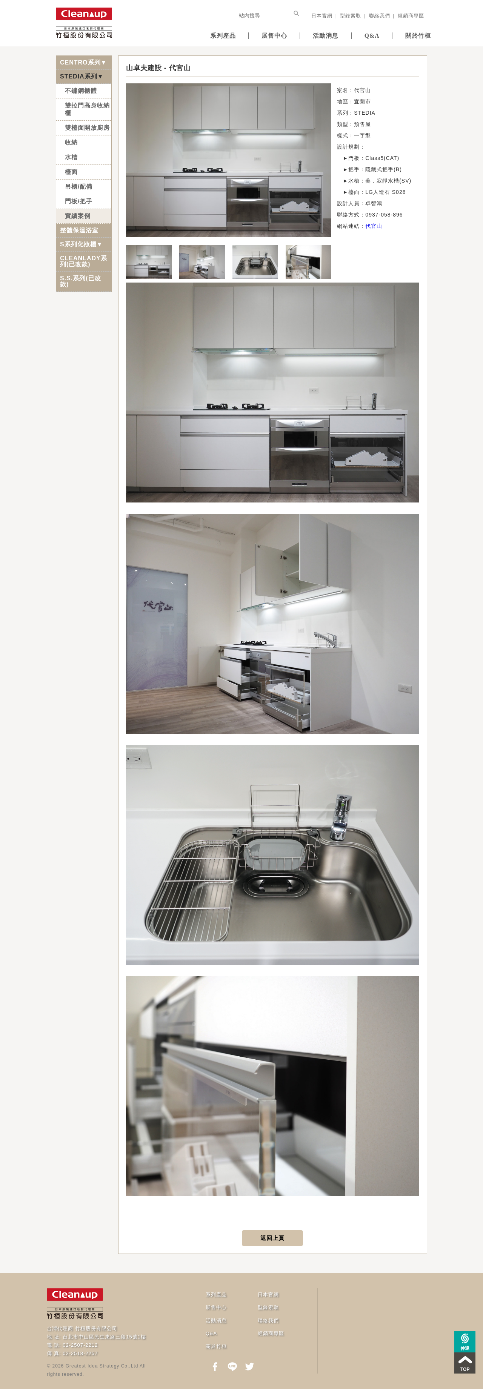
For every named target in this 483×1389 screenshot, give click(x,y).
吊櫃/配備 (78, 186)
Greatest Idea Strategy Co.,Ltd (102, 1365)
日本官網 (321, 15)
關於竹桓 (415, 35)
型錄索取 (350, 15)
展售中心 (256, 35)
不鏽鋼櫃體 (81, 90)
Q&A (364, 35)
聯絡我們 (379, 15)
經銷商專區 (411, 15)
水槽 (71, 156)
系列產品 (199, 35)
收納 (71, 141)
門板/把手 (78, 200)
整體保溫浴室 (79, 229)
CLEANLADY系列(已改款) (83, 260)
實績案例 (78, 215)
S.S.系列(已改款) (80, 280)
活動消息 (313, 35)
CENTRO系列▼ (83, 61)
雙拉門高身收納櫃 (87, 108)
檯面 (71, 171)
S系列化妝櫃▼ (81, 243)
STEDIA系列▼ (82, 75)
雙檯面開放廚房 (87, 127)
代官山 (373, 225)
